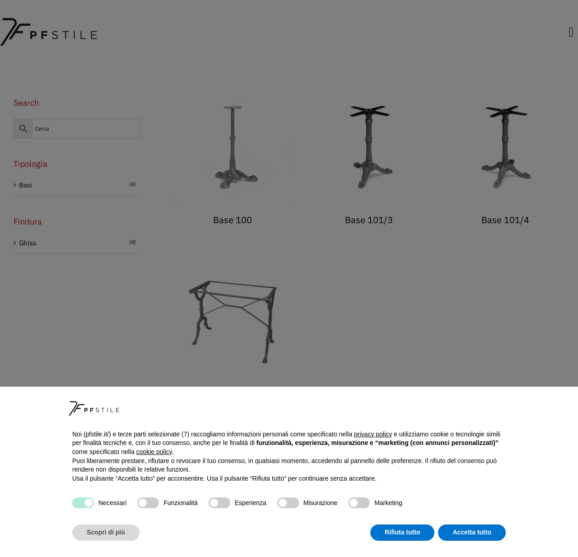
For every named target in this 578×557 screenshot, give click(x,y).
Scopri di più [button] (106, 532)
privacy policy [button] (373, 434)
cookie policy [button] (154, 451)
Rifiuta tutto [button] (402, 532)
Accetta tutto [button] (471, 532)
